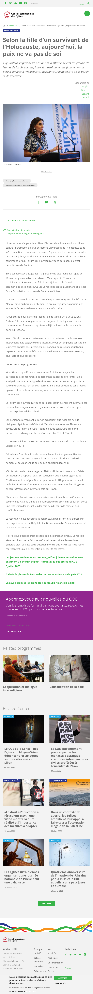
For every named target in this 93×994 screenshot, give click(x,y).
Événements (40, 971)
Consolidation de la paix (18, 230)
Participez (53, 958)
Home (4, 25)
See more (46, 903)
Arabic (86, 97)
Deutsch (85, 90)
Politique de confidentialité (16, 615)
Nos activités (52, 951)
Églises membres (38, 960)
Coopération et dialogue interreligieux (25, 233)
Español (85, 93)
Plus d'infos (31, 991)
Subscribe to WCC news (22, 220)
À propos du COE (38, 951)
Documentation (55, 962)
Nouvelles (13, 25)
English (86, 86)
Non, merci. (60, 983)
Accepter (62, 978)
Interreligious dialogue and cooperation (20, 185)
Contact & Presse (53, 969)
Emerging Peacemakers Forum (17, 181)
